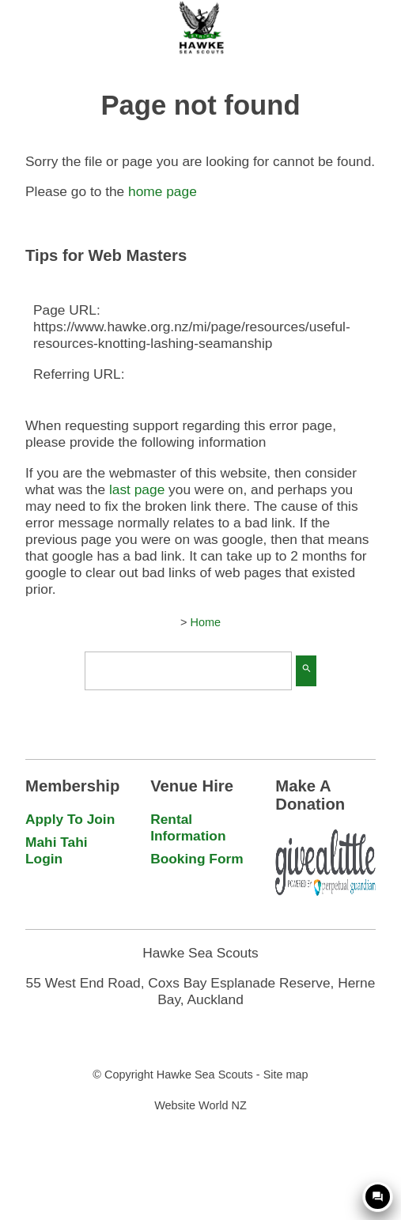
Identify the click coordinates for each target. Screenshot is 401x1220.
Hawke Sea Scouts (205, 1074)
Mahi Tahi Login (56, 850)
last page (137, 489)
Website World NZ (200, 1105)
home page (162, 191)
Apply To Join (70, 819)
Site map (285, 1074)
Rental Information (187, 827)
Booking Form (196, 859)
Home (205, 622)
